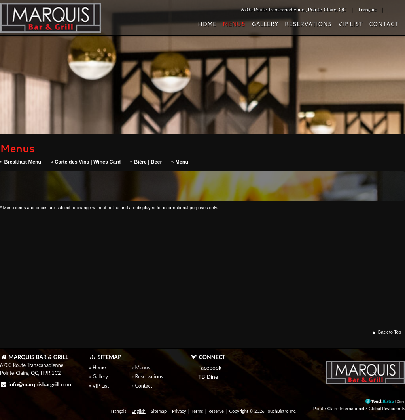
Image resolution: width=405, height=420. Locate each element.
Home (207, 24)
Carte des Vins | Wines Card (88, 162)
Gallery (265, 24)
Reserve (216, 411)
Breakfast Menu (23, 162)
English (139, 411)
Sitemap (159, 411)
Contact (383, 24)
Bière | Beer (148, 162)
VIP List (350, 24)
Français (118, 411)
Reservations (307, 24)
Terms (197, 411)
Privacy (179, 411)
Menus (234, 24)
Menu (181, 162)
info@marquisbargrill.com (35, 384)
